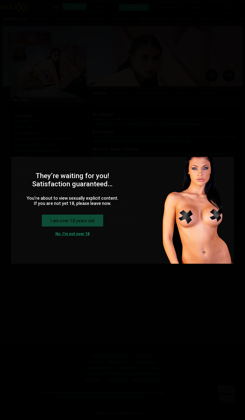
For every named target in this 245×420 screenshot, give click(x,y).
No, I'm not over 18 (72, 233)
